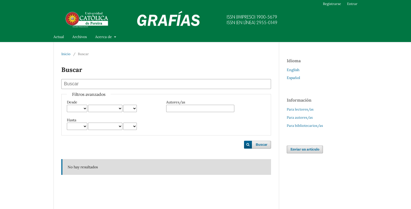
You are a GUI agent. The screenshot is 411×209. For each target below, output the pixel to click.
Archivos (79, 36)
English (293, 69)
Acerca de (104, 36)
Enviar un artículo (304, 149)
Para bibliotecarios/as (305, 125)
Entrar (352, 4)
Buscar (261, 145)
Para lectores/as (300, 109)
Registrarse (332, 4)
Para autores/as (300, 117)
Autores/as (175, 102)
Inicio (66, 54)
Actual (58, 36)
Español (293, 77)
